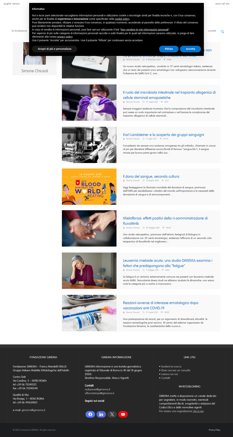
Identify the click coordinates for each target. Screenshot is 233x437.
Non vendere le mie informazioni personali (144, 29)
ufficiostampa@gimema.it (99, 393)
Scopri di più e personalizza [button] (54, 48)
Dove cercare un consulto (175, 370)
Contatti (212, 30)
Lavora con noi (169, 374)
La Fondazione (19, 30)
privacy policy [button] (64, 36)
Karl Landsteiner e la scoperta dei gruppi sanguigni (163, 135)
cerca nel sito (222, 3)
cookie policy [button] (122, 18)
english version (12, 3)
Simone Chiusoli (34, 92)
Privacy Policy (214, 429)
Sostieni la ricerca (171, 366)
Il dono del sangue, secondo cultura (151, 176)
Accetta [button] (190, 48)
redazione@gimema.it (97, 389)
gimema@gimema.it (33, 410)
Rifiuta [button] (169, 48)
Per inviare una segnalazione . (181, 411)
